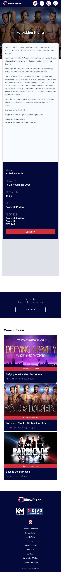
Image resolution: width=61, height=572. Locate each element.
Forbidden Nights (15, 173)
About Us (30, 550)
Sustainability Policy (30, 562)
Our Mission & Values (30, 558)
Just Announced (30, 546)
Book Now (30, 232)
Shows (30, 541)
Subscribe (30, 309)
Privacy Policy (30, 533)
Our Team (30, 554)
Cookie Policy (30, 537)
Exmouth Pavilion (15, 207)
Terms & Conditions (30, 529)
